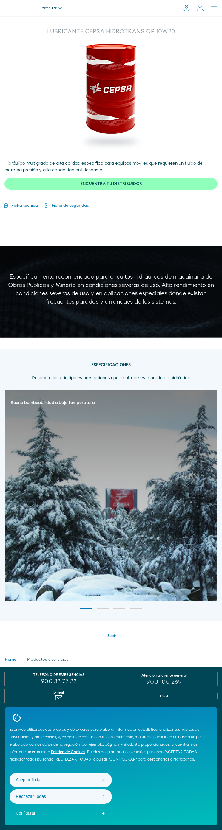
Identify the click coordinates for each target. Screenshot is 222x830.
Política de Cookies (68, 752)
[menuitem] (59, 699)
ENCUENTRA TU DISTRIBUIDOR (111, 184)
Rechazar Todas (31, 796)
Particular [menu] (51, 8)
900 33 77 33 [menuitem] (59, 681)
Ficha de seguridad (71, 205)
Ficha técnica (24, 205)
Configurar (25, 813)
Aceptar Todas (29, 779)
